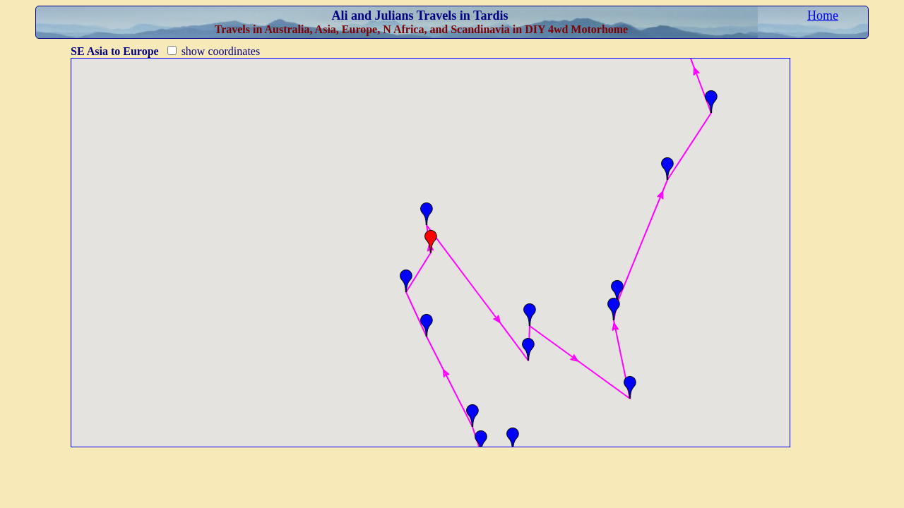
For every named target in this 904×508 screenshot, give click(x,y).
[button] (512, 439)
